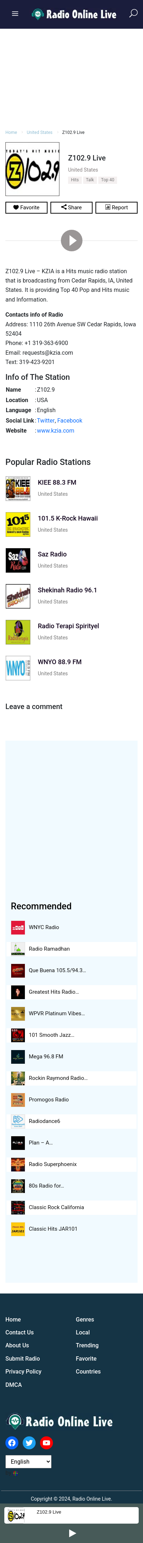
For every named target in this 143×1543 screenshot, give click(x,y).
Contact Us (19, 1332)
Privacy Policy (23, 1371)
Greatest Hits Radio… (54, 992)
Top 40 (108, 179)
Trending (87, 1345)
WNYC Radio (44, 927)
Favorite (86, 1358)
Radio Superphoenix (53, 1164)
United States (53, 494)
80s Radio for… (46, 1186)
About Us (17, 1345)
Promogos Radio (49, 1099)
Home (13, 1319)
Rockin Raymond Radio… (58, 1078)
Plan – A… (41, 1142)
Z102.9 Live (49, 1512)
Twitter (46, 420)
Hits (75, 179)
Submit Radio (22, 1358)
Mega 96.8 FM (46, 1056)
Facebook (69, 420)
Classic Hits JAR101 (53, 1229)
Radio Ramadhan (49, 949)
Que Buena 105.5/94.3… (57, 970)
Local (83, 1332)
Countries (88, 1371)
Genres (85, 1319)
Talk (90, 179)
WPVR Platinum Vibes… (57, 1013)
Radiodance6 (44, 1121)
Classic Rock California (56, 1207)
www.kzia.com (56, 430)
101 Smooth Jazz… (51, 1035)
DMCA (13, 1384)
